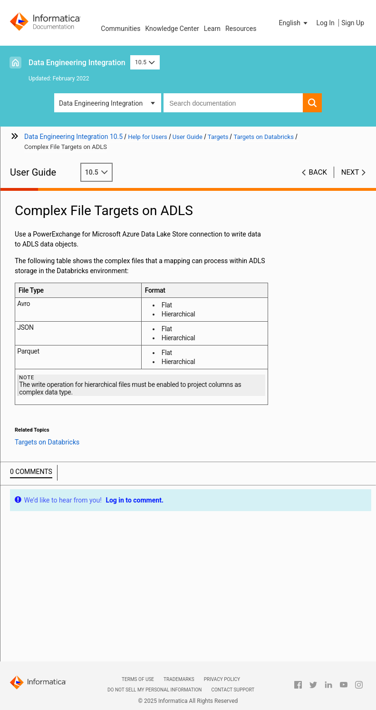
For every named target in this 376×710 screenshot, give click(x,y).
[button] (294, 23)
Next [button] (350, 172)
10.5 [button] (145, 62)
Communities (120, 28)
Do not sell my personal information (154, 689)
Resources (241, 28)
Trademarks (179, 679)
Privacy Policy (222, 679)
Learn (212, 28)
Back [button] (318, 172)
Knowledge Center (172, 28)
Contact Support (232, 689)
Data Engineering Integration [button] (101, 103)
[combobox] (233, 102)
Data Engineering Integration (77, 62)
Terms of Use (138, 679)
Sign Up (352, 23)
